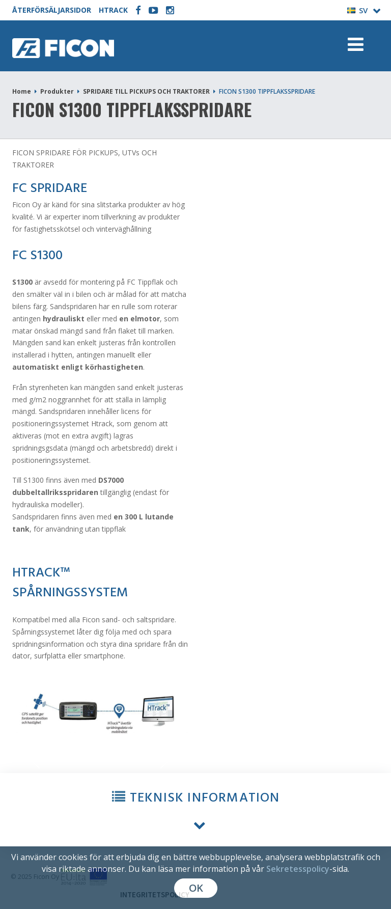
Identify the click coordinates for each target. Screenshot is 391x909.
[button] (196, 810)
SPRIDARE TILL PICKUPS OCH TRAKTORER (146, 91)
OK (196, 888)
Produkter (57, 91)
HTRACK (113, 10)
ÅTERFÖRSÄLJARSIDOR (51, 10)
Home (21, 91)
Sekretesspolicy (297, 868)
